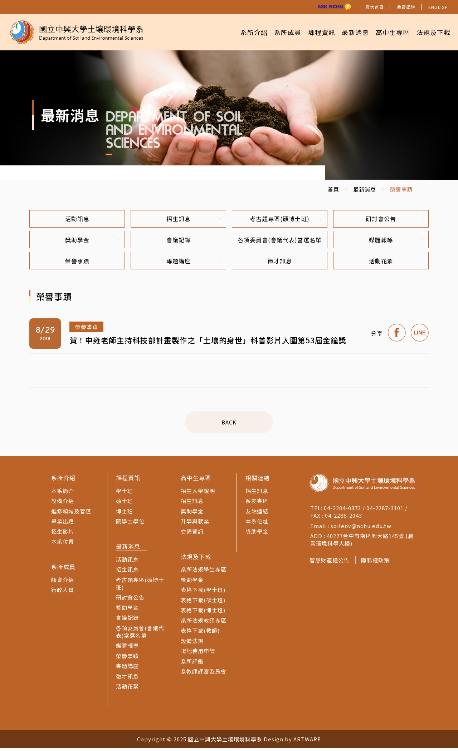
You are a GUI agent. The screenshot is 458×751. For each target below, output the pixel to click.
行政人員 (62, 592)
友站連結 (256, 513)
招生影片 (62, 534)
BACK (229, 424)
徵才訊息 (295, 263)
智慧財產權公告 (330, 563)
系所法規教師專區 (203, 623)
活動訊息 (92, 219)
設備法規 (192, 643)
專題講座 (193, 263)
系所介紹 (240, 32)
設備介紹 (62, 503)
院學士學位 (130, 524)
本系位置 (62, 544)
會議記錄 (193, 241)
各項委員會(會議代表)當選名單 (280, 241)
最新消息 (349, 32)
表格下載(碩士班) (203, 602)
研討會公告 (394, 219)
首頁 (333, 189)
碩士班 (124, 503)
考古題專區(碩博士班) (285, 219)
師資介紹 (62, 582)
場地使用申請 (198, 653)
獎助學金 (92, 241)
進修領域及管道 (71, 513)
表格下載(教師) (200, 633)
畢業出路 (62, 524)
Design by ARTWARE (292, 742)
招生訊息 (193, 219)
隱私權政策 (377, 563)
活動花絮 (396, 263)
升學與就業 (195, 524)
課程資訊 (313, 32)
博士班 (124, 513)
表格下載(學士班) (203, 592)
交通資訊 (192, 534)
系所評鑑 (192, 663)
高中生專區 (389, 32)
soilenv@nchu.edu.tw (361, 528)
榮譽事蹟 (92, 263)
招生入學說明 (198, 493)
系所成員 (277, 32)
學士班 (124, 493)
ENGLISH (438, 7)
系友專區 (256, 503)
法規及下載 (432, 32)
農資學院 (406, 7)
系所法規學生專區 (203, 572)
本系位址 (256, 524)
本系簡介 (62, 493)
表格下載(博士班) (203, 613)
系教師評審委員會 (203, 674)
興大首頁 (374, 7)
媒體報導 (396, 241)
